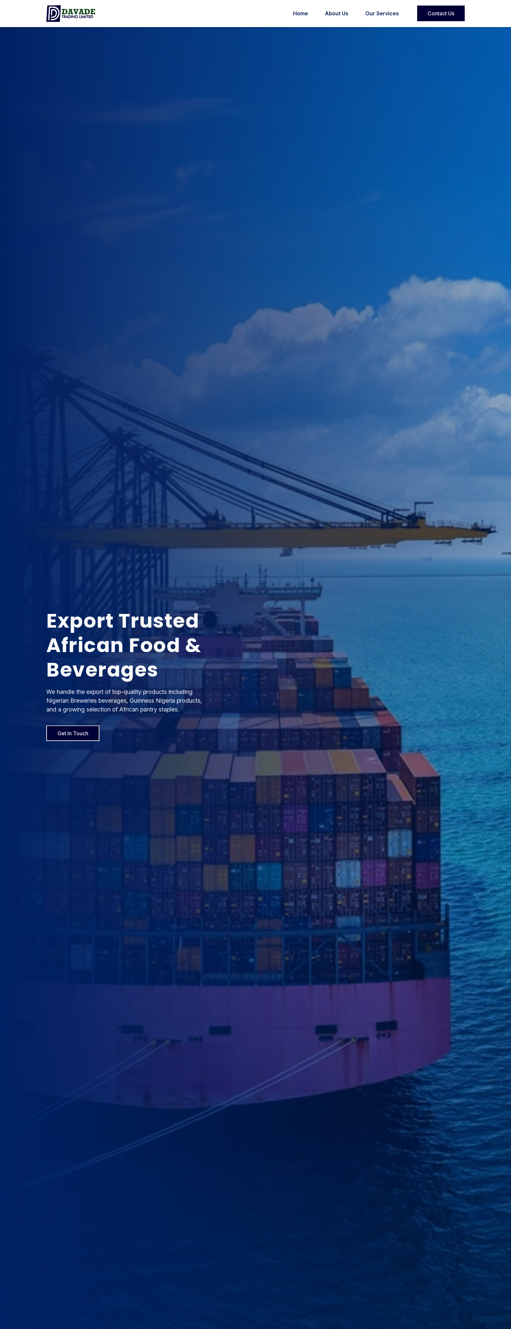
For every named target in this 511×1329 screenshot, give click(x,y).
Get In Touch (72, 736)
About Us (336, 13)
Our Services (382, 13)
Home (300, 13)
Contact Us (441, 13)
